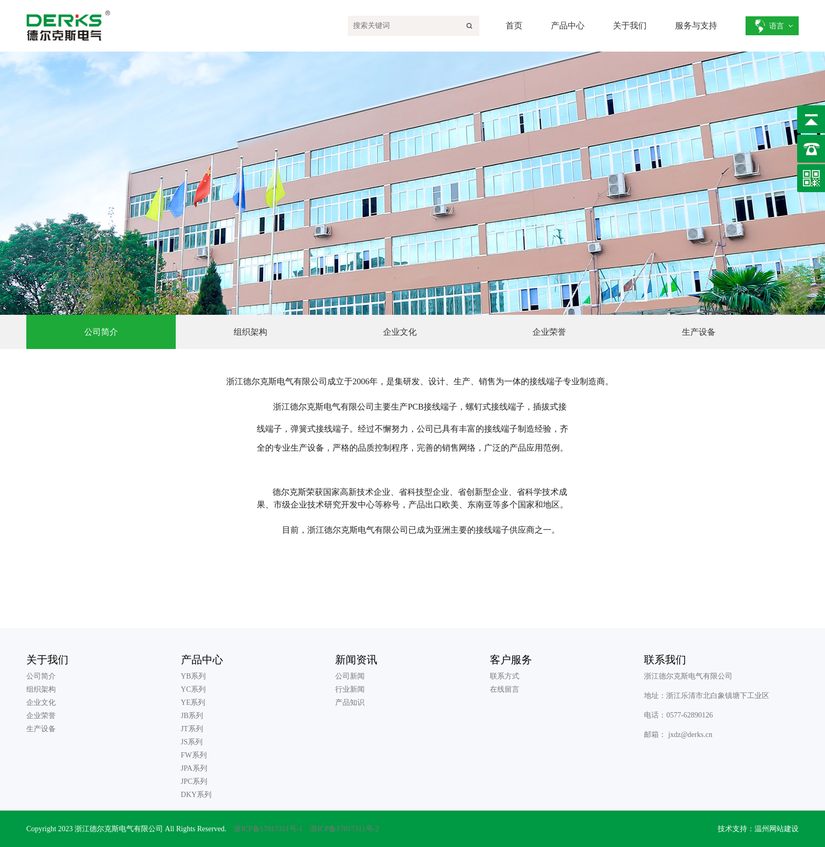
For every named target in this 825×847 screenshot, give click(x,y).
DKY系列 (196, 795)
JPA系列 (194, 768)
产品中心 (568, 25)
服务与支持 (696, 25)
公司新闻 (350, 676)
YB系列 (193, 676)
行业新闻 (350, 689)
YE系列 (193, 702)
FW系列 (194, 755)
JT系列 (192, 729)
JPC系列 (194, 781)
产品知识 (350, 702)
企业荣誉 (41, 716)
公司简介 (41, 676)
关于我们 (630, 25)
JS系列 (192, 742)
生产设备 (41, 729)
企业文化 (41, 702)
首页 (514, 25)
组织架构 (41, 689)
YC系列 (193, 689)
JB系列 (192, 716)
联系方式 (504, 676)
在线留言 (504, 689)
